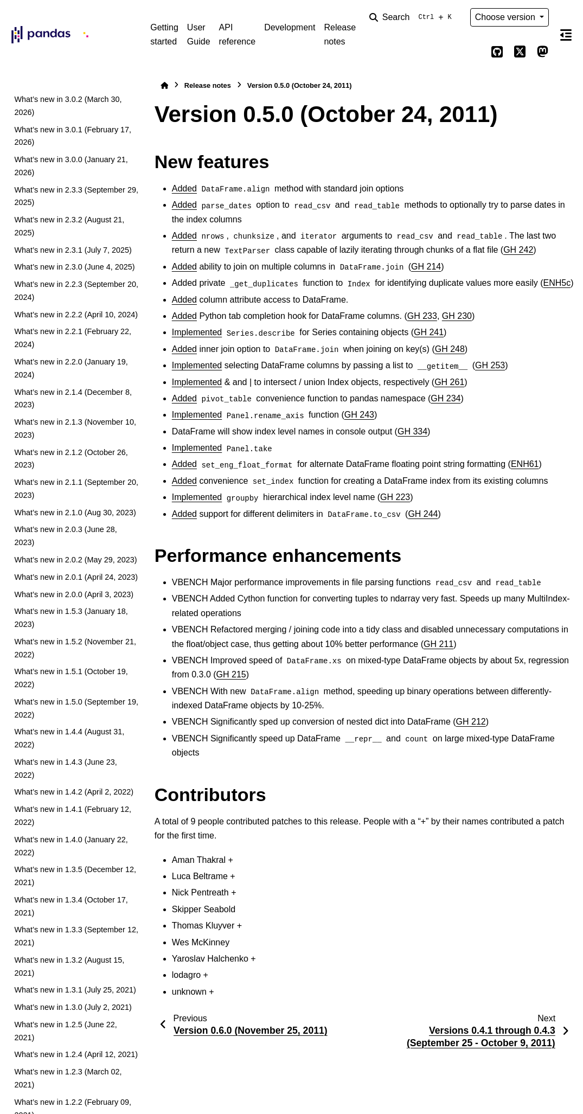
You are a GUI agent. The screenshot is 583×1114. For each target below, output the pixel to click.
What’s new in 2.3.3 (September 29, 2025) (76, 196)
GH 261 (449, 382)
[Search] (412, 17)
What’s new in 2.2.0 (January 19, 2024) (70, 368)
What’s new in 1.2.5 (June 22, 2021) (65, 1031)
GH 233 (422, 316)
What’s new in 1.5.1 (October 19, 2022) (70, 678)
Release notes (340, 34)
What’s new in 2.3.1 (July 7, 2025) (73, 250)
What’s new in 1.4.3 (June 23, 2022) (65, 768)
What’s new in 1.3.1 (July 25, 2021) (75, 989)
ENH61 (525, 464)
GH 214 (426, 266)
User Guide (198, 34)
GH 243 (359, 414)
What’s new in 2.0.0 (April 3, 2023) (73, 594)
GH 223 (395, 497)
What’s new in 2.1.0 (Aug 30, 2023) (75, 512)
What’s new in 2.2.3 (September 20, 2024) (76, 291)
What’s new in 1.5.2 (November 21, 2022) (75, 648)
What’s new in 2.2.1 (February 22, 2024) (72, 338)
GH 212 (471, 721)
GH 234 (445, 398)
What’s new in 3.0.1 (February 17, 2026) (72, 136)
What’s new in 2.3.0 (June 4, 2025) (74, 267)
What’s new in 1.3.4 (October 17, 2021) (70, 906)
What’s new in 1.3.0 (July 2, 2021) (73, 1007)
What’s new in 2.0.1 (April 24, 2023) (76, 577)
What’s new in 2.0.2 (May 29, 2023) (75, 559)
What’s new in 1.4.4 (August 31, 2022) (69, 738)
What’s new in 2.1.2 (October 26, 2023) (70, 459)
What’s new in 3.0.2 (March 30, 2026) (67, 106)
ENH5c (557, 282)
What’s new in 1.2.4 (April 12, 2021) (76, 1054)
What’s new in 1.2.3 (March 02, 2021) (67, 1078)
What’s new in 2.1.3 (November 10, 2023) (75, 428)
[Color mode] (474, 52)
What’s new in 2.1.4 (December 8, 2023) (73, 398)
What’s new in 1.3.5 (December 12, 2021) (75, 876)
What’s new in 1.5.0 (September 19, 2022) (76, 708)
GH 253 (490, 365)
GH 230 (457, 316)
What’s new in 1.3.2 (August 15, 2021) (69, 966)
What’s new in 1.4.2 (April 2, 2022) (73, 792)
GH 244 (423, 513)
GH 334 (412, 431)
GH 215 (231, 674)
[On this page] (566, 34)
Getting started (164, 34)
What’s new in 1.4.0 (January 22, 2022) (70, 846)
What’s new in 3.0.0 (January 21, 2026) (70, 166)
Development (289, 27)
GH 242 (518, 249)
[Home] (164, 85)
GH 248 (450, 349)
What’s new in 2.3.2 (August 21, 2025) (69, 226)
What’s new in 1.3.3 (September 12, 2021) (76, 936)
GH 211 (438, 644)
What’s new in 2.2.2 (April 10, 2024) (76, 314)
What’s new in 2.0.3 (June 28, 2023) (65, 536)
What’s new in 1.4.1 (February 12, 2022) (72, 816)
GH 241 (429, 332)
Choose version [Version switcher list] (506, 17)
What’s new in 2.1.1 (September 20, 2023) (76, 489)
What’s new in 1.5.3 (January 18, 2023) (70, 618)
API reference (237, 34)
